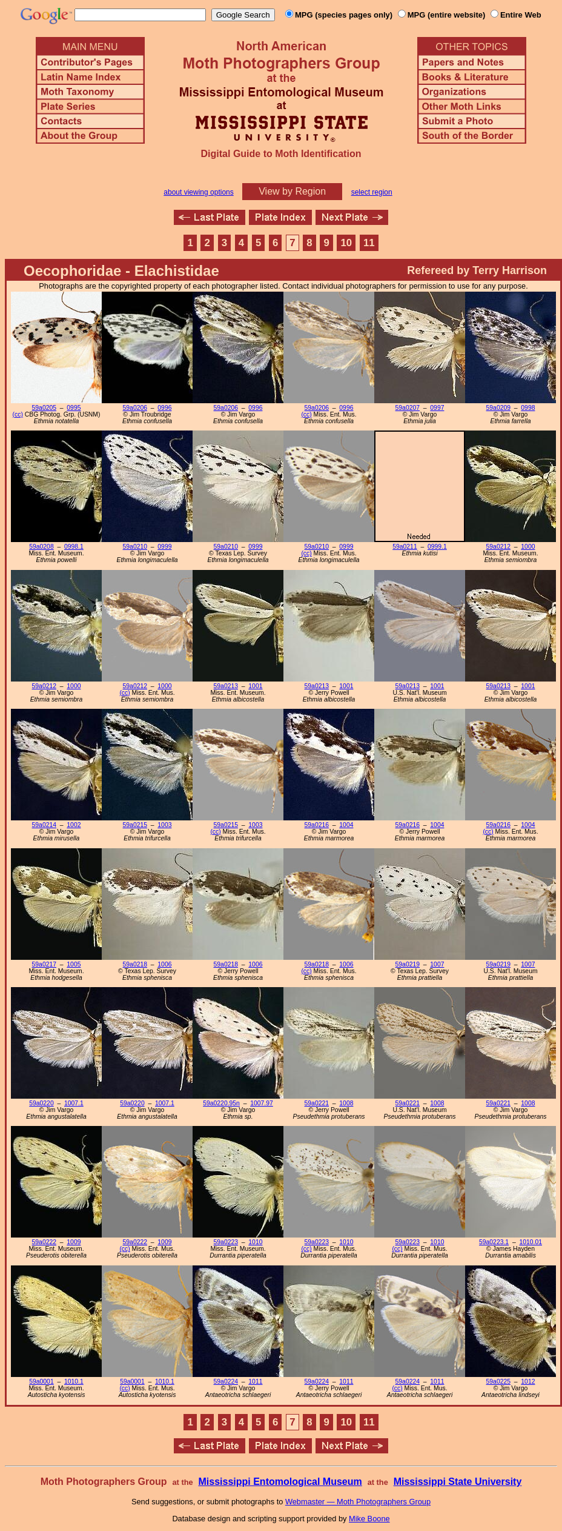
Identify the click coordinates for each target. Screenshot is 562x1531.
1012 (528, 1381)
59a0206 (135, 407)
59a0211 (404, 546)
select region (371, 192)
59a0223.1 (494, 1242)
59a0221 (317, 1103)
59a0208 (41, 546)
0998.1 (74, 546)
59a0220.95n (221, 1103)
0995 (74, 407)
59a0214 (44, 825)
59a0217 (44, 964)
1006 (164, 964)
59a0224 (226, 1381)
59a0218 (135, 964)
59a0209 (498, 407)
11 (369, 243)
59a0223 (226, 1242)
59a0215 (135, 825)
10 (346, 243)
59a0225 (498, 1381)
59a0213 (226, 686)
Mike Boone (369, 1518)
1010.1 (74, 1381)
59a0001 (41, 1381)
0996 (164, 407)
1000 (528, 546)
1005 (74, 964)
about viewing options (198, 192)
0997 (437, 407)
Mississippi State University (458, 1481)
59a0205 (44, 407)
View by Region (292, 191)
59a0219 (407, 964)
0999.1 (437, 546)
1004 (346, 825)
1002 (74, 825)
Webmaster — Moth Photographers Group (358, 1501)
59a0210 (135, 546)
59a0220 (41, 1103)
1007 (437, 964)
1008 (346, 1103)
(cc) (18, 414)
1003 (164, 825)
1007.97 (261, 1103)
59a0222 (44, 1242)
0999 (164, 546)
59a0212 (498, 546)
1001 (255, 686)
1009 (74, 1242)
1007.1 (74, 1103)
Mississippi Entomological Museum (280, 1481)
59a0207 (407, 407)
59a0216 (317, 825)
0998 (528, 407)
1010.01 (530, 1242)
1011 (255, 1381)
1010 (255, 1242)
